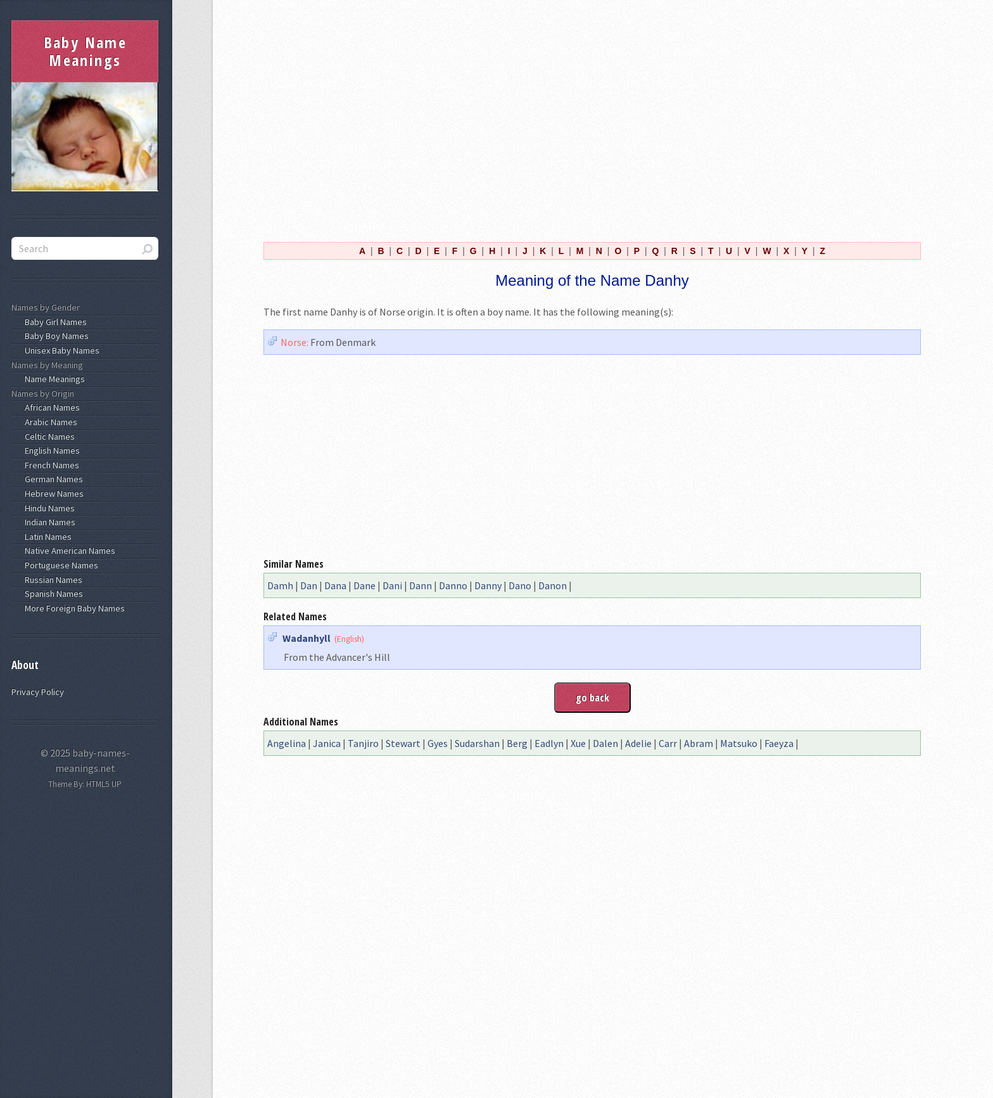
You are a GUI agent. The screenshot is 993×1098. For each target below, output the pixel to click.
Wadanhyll (306, 638)
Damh (280, 585)
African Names (50, 407)
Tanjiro (363, 743)
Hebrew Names (52, 493)
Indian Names (48, 522)
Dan (308, 585)
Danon (552, 585)
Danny (488, 585)
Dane (364, 585)
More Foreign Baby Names (73, 608)
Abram (698, 743)
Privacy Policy (37, 692)
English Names (50, 450)
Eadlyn (549, 743)
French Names (50, 465)
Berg (517, 743)
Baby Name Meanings (85, 51)
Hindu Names (48, 508)
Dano (520, 585)
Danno (453, 585)
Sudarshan (477, 743)
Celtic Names (48, 436)
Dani (392, 585)
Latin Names (46, 536)
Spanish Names (52, 593)
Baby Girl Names (54, 322)
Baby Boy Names (55, 336)
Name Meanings (53, 379)
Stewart (403, 743)
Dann (420, 585)
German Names (52, 479)
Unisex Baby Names (60, 350)
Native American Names (68, 550)
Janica (327, 743)
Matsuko (738, 743)
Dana (335, 585)
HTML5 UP (104, 784)
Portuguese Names (59, 565)
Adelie (638, 743)
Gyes (437, 743)
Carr (668, 743)
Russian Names (51, 579)
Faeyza (779, 743)
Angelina (286, 743)
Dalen (605, 743)
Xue (578, 743)
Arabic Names (49, 422)
